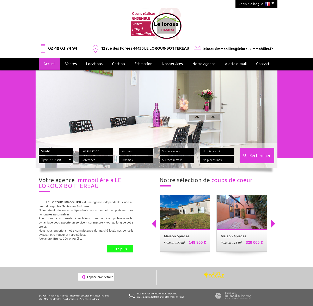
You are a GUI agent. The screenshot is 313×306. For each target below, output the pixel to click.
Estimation (143, 64)
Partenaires (85, 299)
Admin (95, 299)
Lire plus (120, 248)
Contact (263, 64)
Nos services (172, 64)
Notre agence (203, 64)
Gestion (118, 64)
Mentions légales (52, 299)
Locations (94, 64)
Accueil (49, 64)
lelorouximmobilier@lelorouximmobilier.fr (238, 49)
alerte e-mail (236, 64)
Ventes (71, 64)
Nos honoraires (70, 299)
